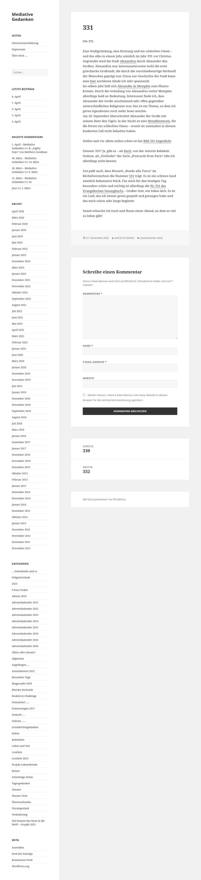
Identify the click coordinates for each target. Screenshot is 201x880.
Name (88, 345)
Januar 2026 (19, 230)
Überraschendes (21, 802)
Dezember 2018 (21, 398)
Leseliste (17, 752)
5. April (16, 115)
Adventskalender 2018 (25, 640)
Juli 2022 (17, 311)
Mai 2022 (17, 323)
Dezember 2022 (21, 280)
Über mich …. (20, 55)
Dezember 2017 (21, 442)
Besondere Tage (21, 677)
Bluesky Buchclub (22, 689)
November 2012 (21, 535)
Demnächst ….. (20, 702)
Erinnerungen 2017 (23, 708)
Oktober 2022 (20, 292)
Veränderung (19, 814)
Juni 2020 (17, 354)
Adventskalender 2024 (25, 646)
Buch (127, 151)
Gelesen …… (19, 721)
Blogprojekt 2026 (22, 683)
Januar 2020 (19, 367)
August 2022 (19, 305)
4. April (16, 121)
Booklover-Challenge (24, 696)
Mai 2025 (17, 242)
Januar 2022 (19, 348)
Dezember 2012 (21, 529)
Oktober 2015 (20, 473)
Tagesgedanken (21, 783)
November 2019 (21, 379)
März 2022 (18, 336)
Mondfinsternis (159, 121)
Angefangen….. (20, 664)
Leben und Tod (21, 746)
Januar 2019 (19, 392)
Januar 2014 (19, 504)
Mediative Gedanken (23, 16)
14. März (34, 162)
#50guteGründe (21, 577)
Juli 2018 (17, 423)
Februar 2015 (20, 479)
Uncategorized (20, 808)
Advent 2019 (19, 596)
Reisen (16, 771)
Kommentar (92, 293)
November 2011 (21, 548)
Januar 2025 (19, 255)
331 (131, 176)
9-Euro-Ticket (20, 590)
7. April (16, 102)
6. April (16, 109)
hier (93, 81)
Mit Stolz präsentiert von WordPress (104, 499)
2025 (14, 583)
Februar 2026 (20, 223)
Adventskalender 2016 (25, 633)
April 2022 (18, 330)
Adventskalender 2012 (25, 608)
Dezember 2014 (21, 492)
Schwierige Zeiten (22, 777)
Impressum (18, 49)
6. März (33, 172)
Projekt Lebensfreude (24, 764)
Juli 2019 (17, 386)
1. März (26, 188)
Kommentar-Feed (22, 860)
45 (30, 182)
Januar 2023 (19, 273)
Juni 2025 (17, 236)
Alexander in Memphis (133, 86)
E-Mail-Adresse (94, 362)
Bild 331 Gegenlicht (157, 141)
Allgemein (18, 658)
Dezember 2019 (21, 373)
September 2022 (21, 298)
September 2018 (21, 411)
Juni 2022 (17, 317)
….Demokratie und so (24, 571)
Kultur (15, 733)
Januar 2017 (19, 448)
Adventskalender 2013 (25, 615)
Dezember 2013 (21, 510)
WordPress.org (20, 866)
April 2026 (18, 211)
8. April (16, 96)
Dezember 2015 (21, 467)
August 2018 (19, 417)
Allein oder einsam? (23, 652)
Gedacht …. (18, 714)
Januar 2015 (19, 486)
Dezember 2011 (21, 542)
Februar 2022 (20, 342)
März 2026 (18, 217)
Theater (16, 789)
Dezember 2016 (21, 454)
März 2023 (18, 267)
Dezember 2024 (21, 261)
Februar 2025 (20, 248)
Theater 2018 (19, 795)
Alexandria (128, 61)
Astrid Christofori (124, 238)
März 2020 (18, 361)
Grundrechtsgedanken (25, 727)
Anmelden (18, 847)
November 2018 (21, 404)
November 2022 (21, 286)
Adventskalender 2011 (25, 602)
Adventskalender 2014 (25, 621)
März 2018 (18, 429)
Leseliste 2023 (20, 758)
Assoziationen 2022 (23, 671)
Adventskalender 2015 (25, 627)
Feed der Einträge (22, 853)
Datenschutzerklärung (25, 43)
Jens (14, 188)
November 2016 (21, 461)
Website (88, 378)
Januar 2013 (19, 523)
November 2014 (21, 498)
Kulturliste (18, 739)
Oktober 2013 (20, 517)
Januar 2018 (19, 436)
